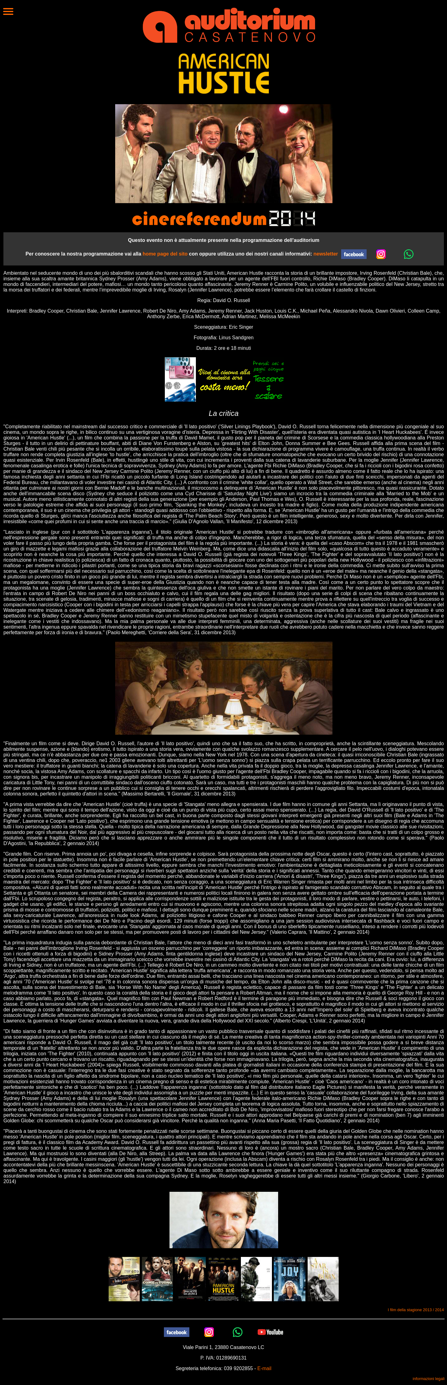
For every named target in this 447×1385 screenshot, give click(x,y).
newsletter (326, 253)
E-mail (264, 1368)
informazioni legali (429, 1378)
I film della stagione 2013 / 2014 (416, 1309)
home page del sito (164, 253)
